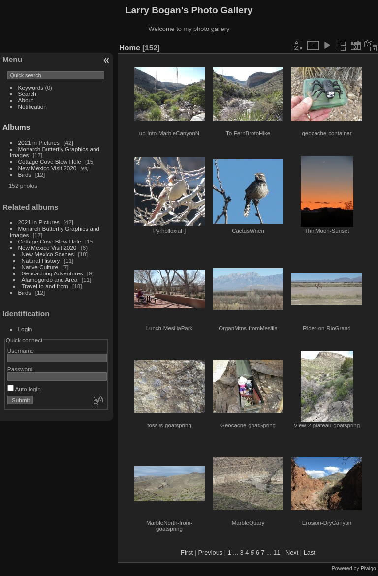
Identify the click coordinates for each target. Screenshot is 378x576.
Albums (16, 127)
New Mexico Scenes (48, 254)
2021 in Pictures (39, 142)
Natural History (41, 260)
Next (291, 552)
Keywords (31, 87)
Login (25, 329)
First (187, 552)
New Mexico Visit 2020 (47, 168)
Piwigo (368, 568)
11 (276, 552)
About (25, 100)
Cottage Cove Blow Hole (49, 161)
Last (309, 552)
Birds (25, 174)
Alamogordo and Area (50, 279)
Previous (210, 552)
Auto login (24, 389)
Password (20, 369)
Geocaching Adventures (52, 273)
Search (27, 94)
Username (20, 350)
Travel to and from (45, 286)
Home (129, 47)
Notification (32, 106)
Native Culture (40, 267)
